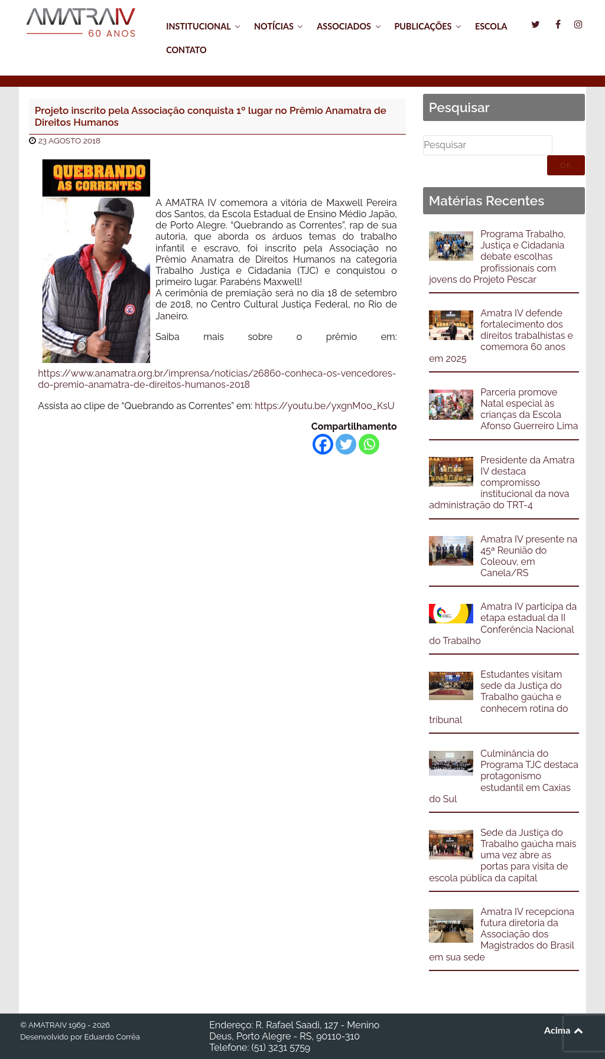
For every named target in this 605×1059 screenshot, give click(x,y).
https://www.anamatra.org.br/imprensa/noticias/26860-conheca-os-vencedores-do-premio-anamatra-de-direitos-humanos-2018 (217, 379)
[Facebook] (323, 444)
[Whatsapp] (369, 444)
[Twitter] (346, 444)
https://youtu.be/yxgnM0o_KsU (325, 405)
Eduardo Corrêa (111, 1036)
